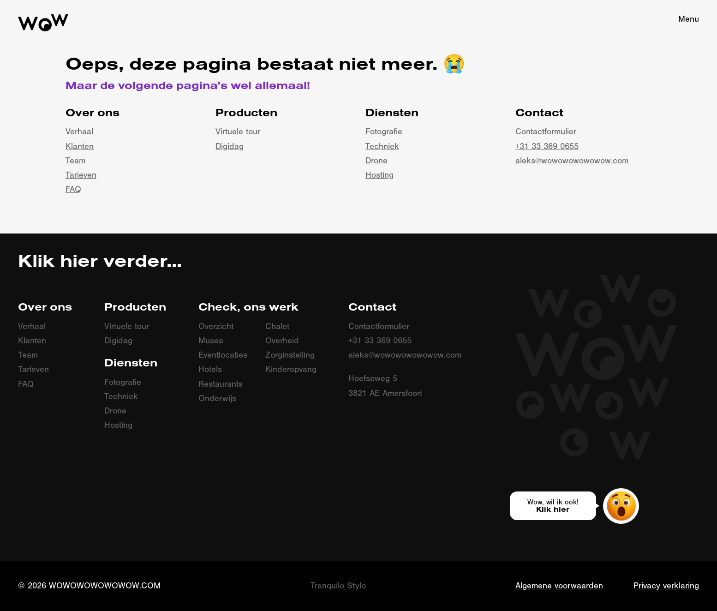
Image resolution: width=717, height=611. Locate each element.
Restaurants (220, 384)
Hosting (379, 175)
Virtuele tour (237, 132)
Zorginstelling (290, 355)
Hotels (210, 369)
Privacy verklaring (666, 586)
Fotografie (383, 132)
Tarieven (81, 175)
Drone (376, 161)
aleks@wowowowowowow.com (571, 161)
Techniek (382, 146)
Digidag (229, 146)
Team (75, 161)
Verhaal (79, 132)
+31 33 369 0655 (547, 146)
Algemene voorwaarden (559, 586)
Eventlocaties (222, 355)
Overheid (282, 341)
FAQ (73, 189)
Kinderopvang (291, 369)
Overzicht (215, 326)
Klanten (80, 146)
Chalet (277, 326)
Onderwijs (217, 398)
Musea (210, 341)
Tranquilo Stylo (338, 586)
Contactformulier (545, 132)
